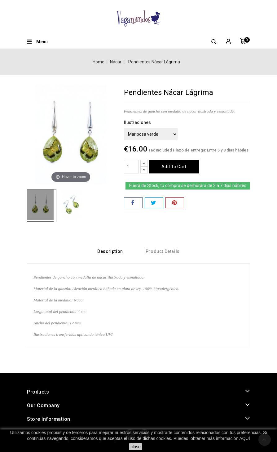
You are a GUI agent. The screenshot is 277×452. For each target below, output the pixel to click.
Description (110, 251)
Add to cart (174, 166)
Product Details (163, 251)
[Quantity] (131, 166)
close (135, 446)
